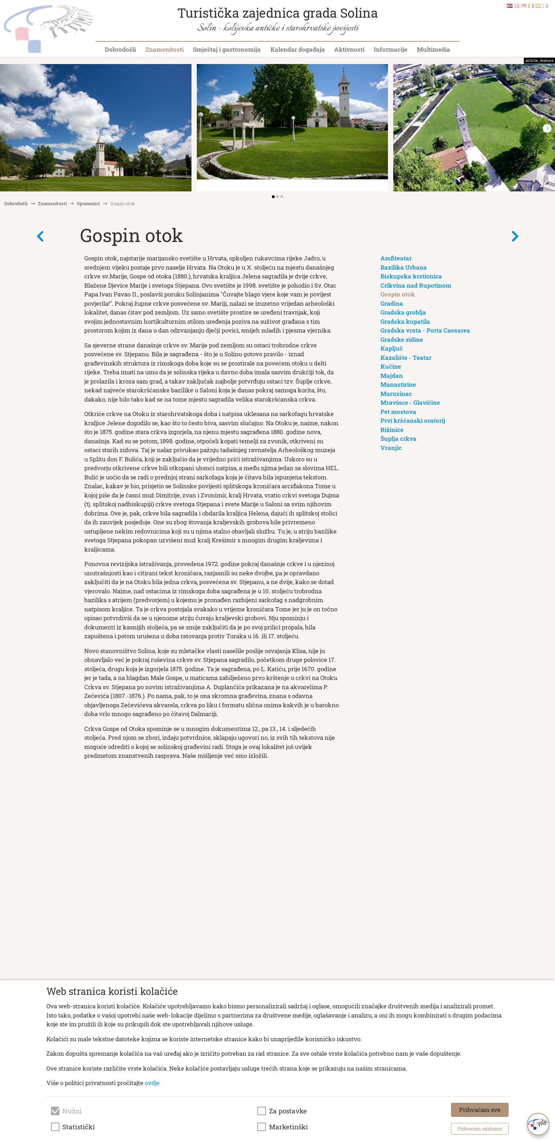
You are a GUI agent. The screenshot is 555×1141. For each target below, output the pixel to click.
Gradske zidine (402, 339)
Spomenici (88, 203)
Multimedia (433, 49)
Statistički (78, 1127)
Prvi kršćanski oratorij (413, 420)
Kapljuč (392, 348)
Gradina (392, 303)
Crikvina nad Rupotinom (416, 285)
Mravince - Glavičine (410, 402)
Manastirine (398, 384)
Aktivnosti (349, 49)
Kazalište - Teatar (406, 357)
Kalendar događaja (297, 49)
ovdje (152, 1083)
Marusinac (396, 394)
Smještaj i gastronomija (227, 49)
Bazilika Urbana (404, 267)
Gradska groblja (403, 312)
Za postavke (288, 1111)
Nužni (72, 1111)
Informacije (390, 49)
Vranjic (391, 448)
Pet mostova (398, 412)
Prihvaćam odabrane (480, 1128)
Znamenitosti (164, 49)
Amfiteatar (396, 258)
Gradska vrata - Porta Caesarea (425, 330)
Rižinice (392, 430)
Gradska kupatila (405, 321)
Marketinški (288, 1127)
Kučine (391, 366)
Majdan (392, 375)
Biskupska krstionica (411, 276)
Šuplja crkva (399, 438)
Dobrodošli (120, 49)
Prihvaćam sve (479, 1110)
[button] (547, 128)
